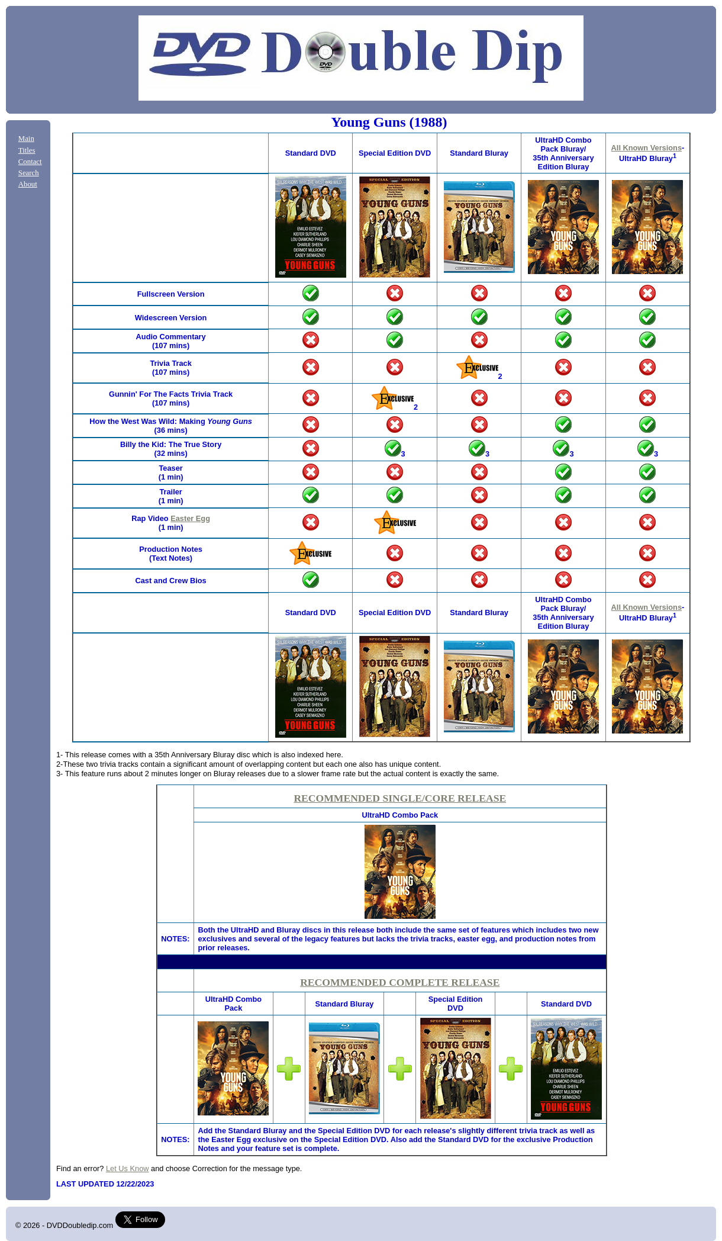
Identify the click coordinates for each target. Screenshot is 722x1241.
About (27, 184)
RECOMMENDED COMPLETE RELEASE (399, 982)
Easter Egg (190, 518)
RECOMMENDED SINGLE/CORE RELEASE (400, 798)
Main (26, 138)
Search (28, 173)
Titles (27, 150)
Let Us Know (127, 1168)
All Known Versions (646, 147)
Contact (30, 161)
